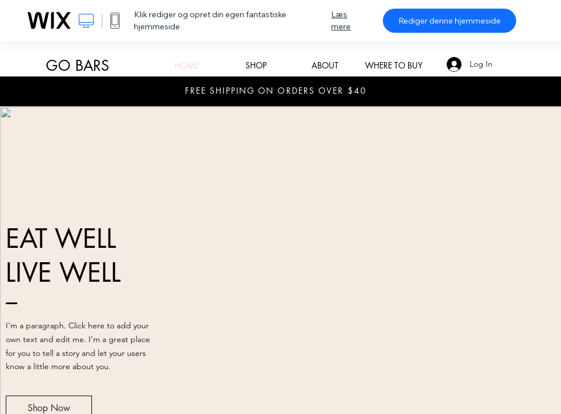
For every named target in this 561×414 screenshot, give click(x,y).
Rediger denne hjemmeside (449, 21)
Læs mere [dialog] (341, 20)
